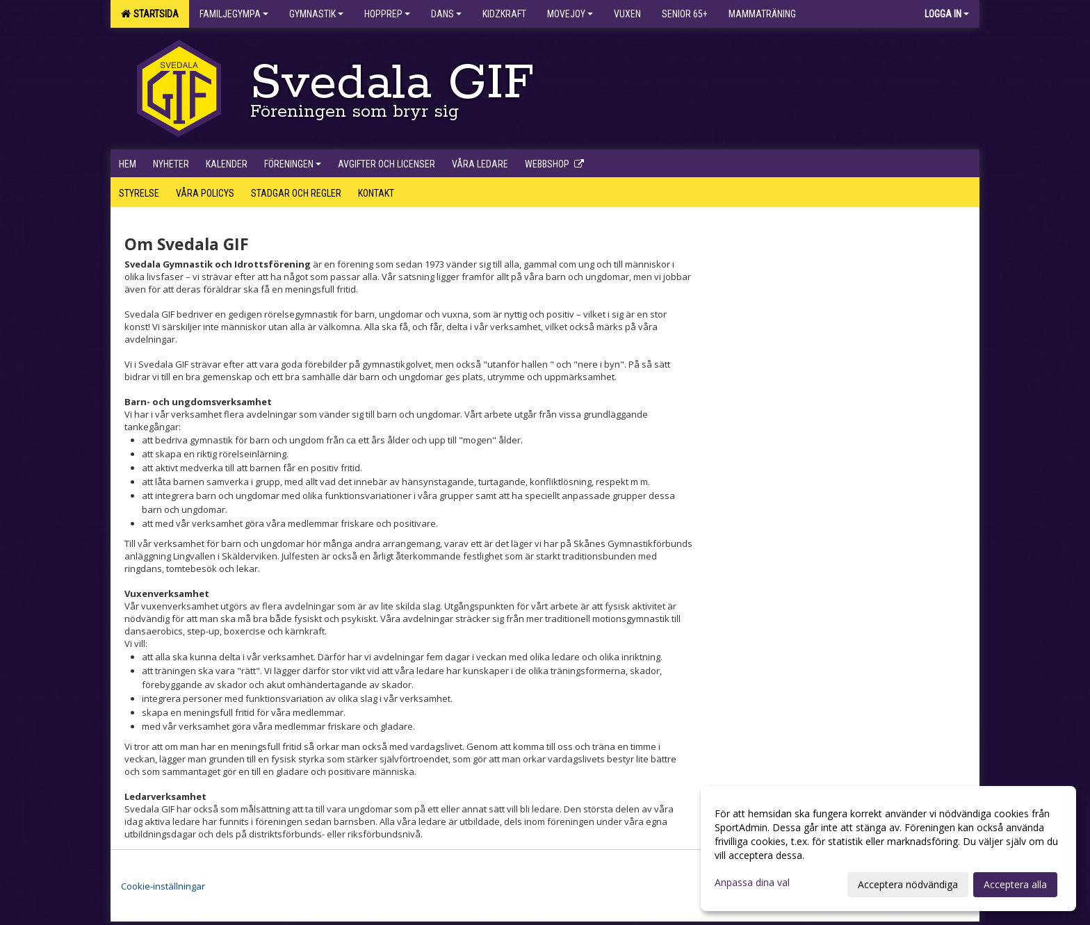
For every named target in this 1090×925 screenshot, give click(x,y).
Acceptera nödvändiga (908, 884)
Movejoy (570, 13)
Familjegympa (234, 13)
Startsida (150, 13)
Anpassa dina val (752, 882)
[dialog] (888, 848)
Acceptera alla (1015, 884)
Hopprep (387, 13)
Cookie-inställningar (163, 886)
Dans (446, 13)
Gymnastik (316, 13)
